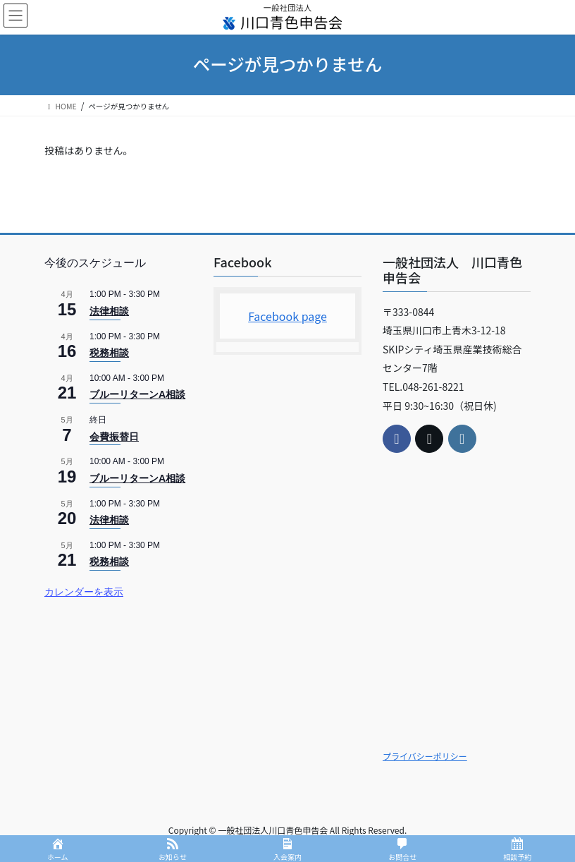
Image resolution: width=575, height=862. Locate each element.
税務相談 (109, 352)
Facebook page (287, 316)
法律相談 (109, 311)
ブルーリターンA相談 (137, 394)
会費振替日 (114, 436)
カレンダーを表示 (83, 591)
